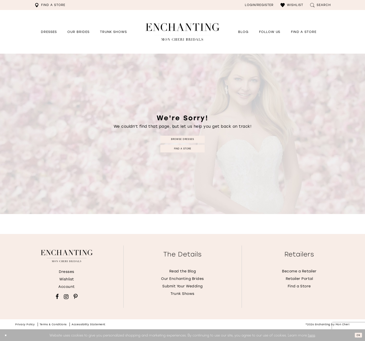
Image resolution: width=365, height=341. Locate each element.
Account (66, 287)
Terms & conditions (53, 324)
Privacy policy (25, 324)
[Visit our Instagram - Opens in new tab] (66, 297)
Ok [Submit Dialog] (357, 335)
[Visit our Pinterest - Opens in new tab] (76, 297)
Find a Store (182, 150)
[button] (292, 5)
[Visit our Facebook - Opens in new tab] (57, 297)
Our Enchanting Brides (182, 279)
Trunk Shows (182, 294)
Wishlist (66, 279)
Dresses (66, 272)
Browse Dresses (182, 137)
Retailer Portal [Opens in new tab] (299, 279)
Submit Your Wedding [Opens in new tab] (182, 286)
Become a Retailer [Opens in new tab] (299, 271)
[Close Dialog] (7, 335)
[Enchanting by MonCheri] (66, 256)
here (311, 335)
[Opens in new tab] (269, 32)
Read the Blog (182, 271)
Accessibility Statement (88, 324)
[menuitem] (50, 5)
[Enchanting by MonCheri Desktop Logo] (182, 31)
